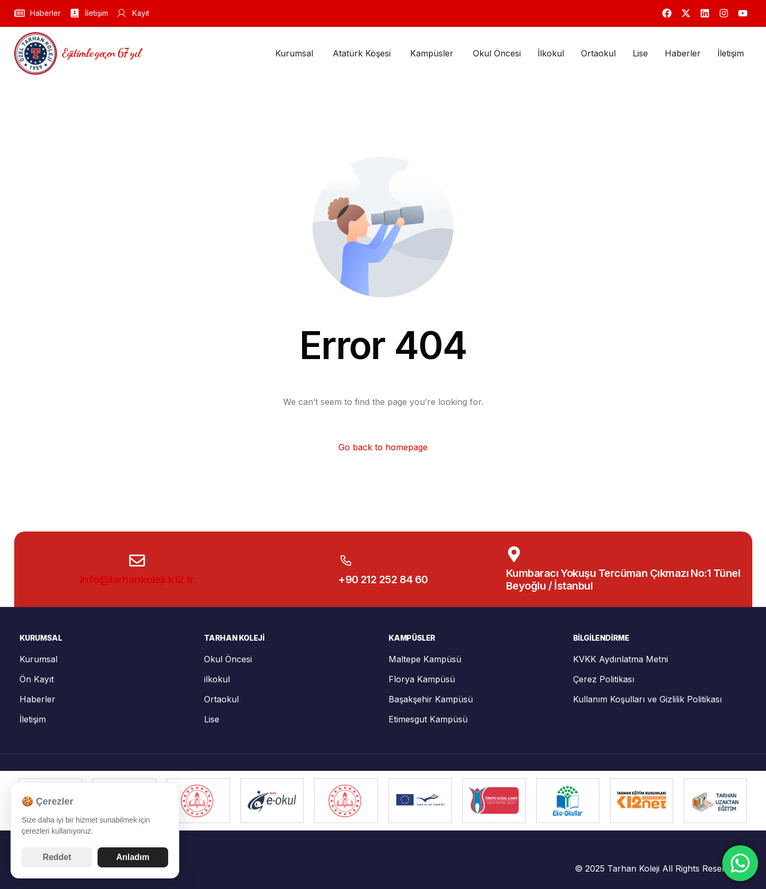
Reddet (57, 857)
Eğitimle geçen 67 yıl (101, 53)
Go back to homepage (383, 447)
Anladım (132, 857)
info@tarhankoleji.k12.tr (137, 579)
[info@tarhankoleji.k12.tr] (137, 560)
